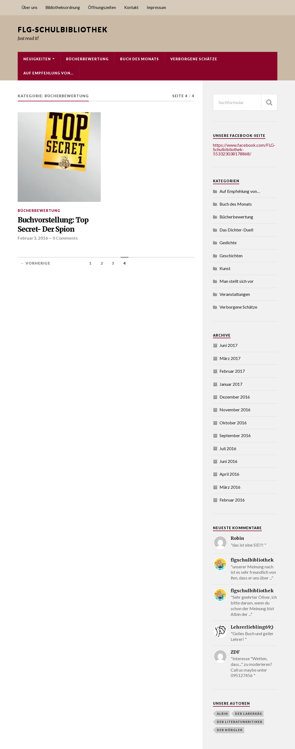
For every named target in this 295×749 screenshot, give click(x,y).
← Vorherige (35, 263)
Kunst (224, 268)
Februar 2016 (232, 499)
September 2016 (235, 435)
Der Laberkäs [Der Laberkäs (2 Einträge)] (248, 713)
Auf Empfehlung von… (48, 73)
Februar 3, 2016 (33, 238)
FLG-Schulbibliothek (63, 29)
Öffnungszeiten (102, 7)
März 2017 (229, 358)
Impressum (156, 7)
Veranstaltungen (234, 294)
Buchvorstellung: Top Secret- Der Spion (53, 225)
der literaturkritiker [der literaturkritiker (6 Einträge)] (239, 721)
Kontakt (131, 7)
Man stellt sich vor (236, 281)
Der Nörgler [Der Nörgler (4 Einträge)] (230, 730)
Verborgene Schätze (193, 59)
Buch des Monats (139, 59)
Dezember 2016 (234, 396)
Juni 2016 (228, 461)
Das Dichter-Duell (236, 229)
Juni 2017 (228, 345)
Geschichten (231, 255)
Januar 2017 (230, 384)
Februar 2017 (232, 371)
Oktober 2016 (233, 422)
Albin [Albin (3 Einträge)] (222, 713)
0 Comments (65, 238)
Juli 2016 (227, 448)
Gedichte (228, 242)
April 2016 (229, 474)
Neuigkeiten (37, 59)
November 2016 (234, 409)
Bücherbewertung (87, 59)
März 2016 (229, 487)
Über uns (29, 7)
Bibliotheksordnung (63, 7)
